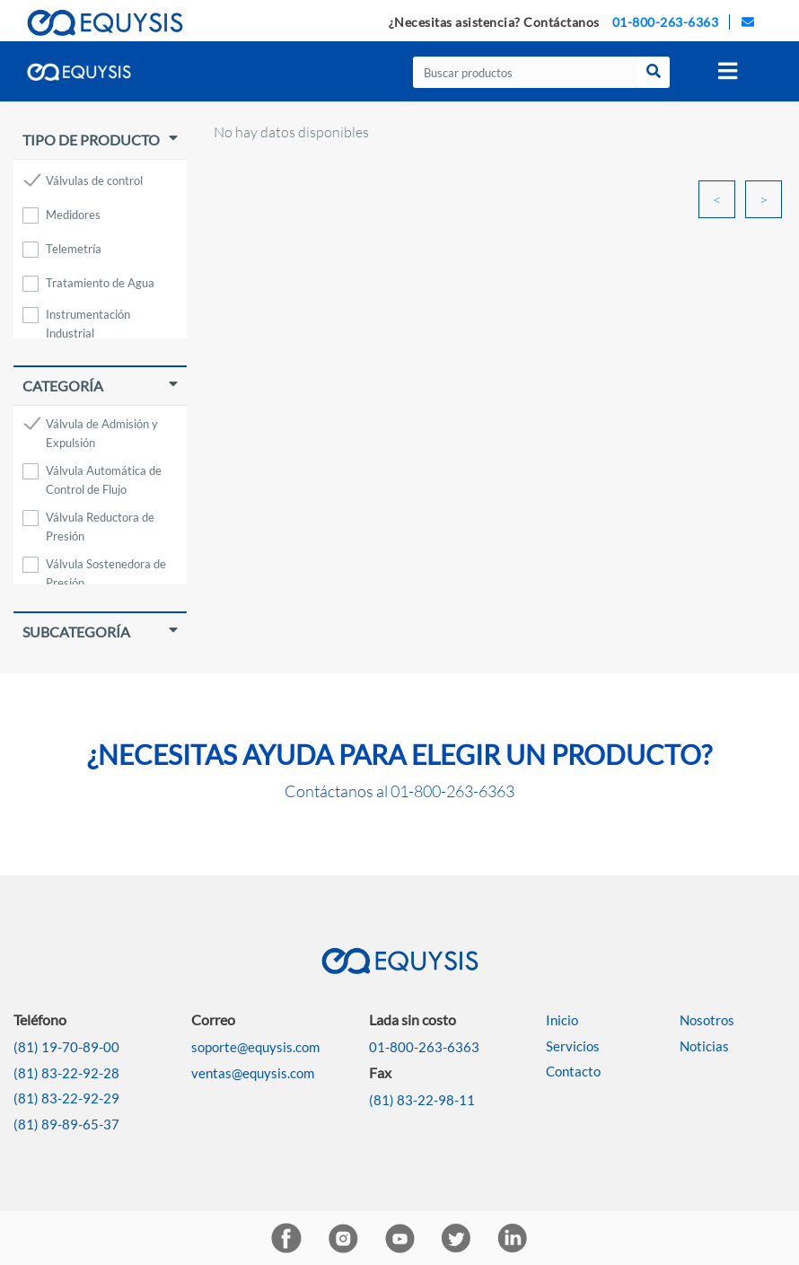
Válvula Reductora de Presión (100, 520)
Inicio (562, 1020)
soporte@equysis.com (255, 1047)
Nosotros (707, 1020)
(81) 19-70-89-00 (66, 1047)
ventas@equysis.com (252, 1073)
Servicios (573, 1046)
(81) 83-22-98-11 (422, 1100)
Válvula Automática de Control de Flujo (104, 473)
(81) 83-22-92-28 (66, 1073)
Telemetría (73, 249)
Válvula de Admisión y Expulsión (102, 427)
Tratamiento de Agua (100, 283)
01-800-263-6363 (665, 22)
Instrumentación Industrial (88, 317)
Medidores (73, 214)
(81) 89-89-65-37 (66, 1124)
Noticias (704, 1046)
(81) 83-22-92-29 (66, 1098)
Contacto (573, 1071)
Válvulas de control (94, 180)
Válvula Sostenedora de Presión (106, 567)
